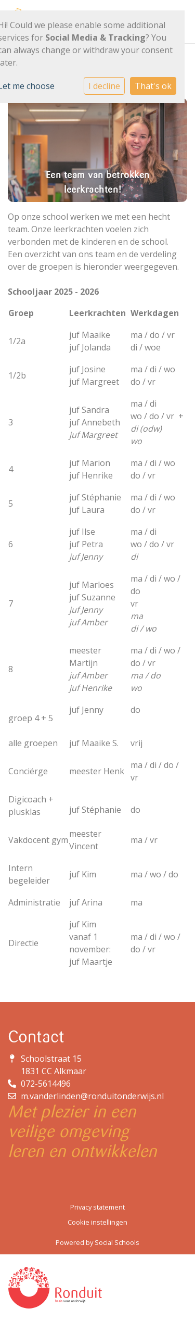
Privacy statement (97, 1207)
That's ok (153, 86)
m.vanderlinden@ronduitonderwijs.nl (92, 1096)
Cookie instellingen (97, 1222)
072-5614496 (46, 1083)
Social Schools (117, 1242)
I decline (104, 86)
